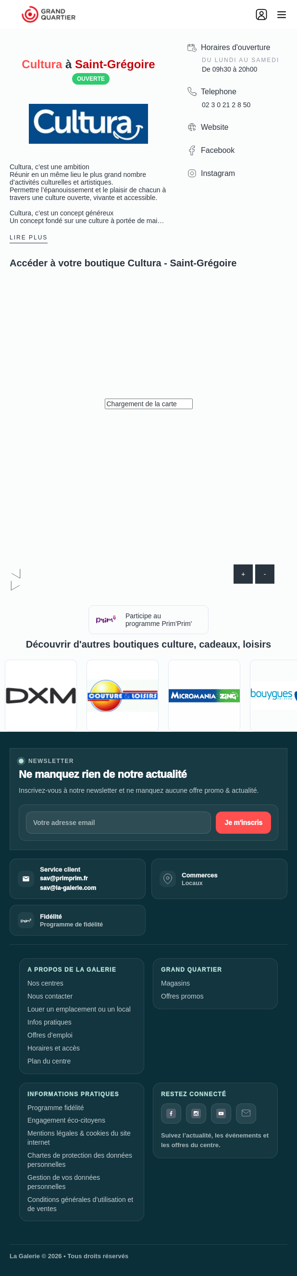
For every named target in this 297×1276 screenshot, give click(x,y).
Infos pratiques (49, 1022)
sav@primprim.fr (64, 878)
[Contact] (246, 1113)
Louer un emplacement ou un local (79, 1009)
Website (215, 127)
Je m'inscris (243, 822)
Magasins (175, 983)
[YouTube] (221, 1113)
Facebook (218, 150)
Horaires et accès (53, 1048)
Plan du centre (49, 1061)
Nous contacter (50, 996)
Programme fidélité (55, 1108)
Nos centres (45, 983)
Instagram (218, 173)
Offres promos (182, 996)
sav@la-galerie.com (68, 888)
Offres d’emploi (50, 1035)
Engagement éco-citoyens (66, 1120)
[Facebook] (171, 1113)
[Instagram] (196, 1113)
